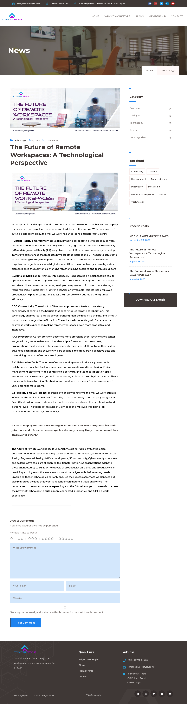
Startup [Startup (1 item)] (163, 194)
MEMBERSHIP (157, 19)
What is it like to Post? (23, 532)
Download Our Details (150, 299)
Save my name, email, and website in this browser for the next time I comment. (57, 612)
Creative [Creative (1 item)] (152, 171)
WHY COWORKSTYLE (117, 19)
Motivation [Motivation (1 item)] (154, 186)
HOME (95, 19)
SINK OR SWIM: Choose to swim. (149, 235)
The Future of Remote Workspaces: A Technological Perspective (147, 253)
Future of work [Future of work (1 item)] (159, 179)
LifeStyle (134, 115)
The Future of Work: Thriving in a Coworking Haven (149, 273)
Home (149, 70)
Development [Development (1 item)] (138, 179)
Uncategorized (138, 137)
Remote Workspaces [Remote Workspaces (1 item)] (142, 194)
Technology (168, 70)
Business (134, 108)
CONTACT (177, 19)
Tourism (134, 130)
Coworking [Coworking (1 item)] (137, 171)
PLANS (139, 19)
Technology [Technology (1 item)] (137, 202)
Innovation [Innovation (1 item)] (137, 186)
